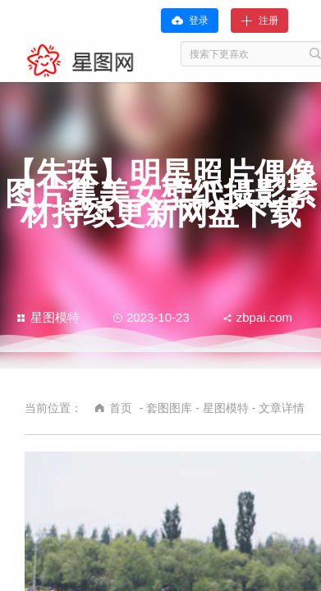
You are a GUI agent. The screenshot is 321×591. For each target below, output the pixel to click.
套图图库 (169, 408)
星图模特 (48, 317)
